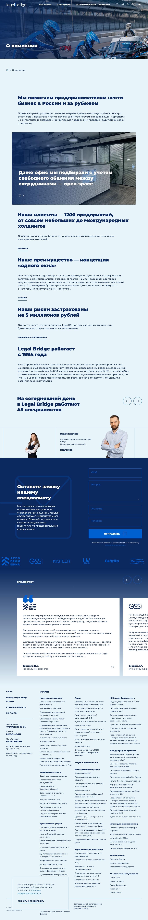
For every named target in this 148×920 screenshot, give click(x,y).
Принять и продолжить (31, 901)
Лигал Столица (117, 881)
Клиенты (23, 248)
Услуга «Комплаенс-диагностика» (125, 781)
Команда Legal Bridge (16, 697)
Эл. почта (96, 508)
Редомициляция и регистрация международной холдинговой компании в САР (124, 757)
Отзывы (22, 298)
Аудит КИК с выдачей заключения (90, 722)
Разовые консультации (50, 708)
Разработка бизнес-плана (87, 880)
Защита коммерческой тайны (53, 803)
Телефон (96, 520)
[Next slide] (137, 401)
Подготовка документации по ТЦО (56, 765)
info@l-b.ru (13, 734)
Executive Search (117, 859)
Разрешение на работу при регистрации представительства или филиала (90, 810)
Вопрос (95, 484)
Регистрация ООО (83, 773)
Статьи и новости (86, 5)
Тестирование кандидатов (122, 867)
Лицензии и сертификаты (32, 337)
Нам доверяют (25, 582)
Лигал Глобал (116, 892)
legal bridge (14, 741)
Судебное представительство (53, 776)
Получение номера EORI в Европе (125, 777)
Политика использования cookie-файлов (55, 913)
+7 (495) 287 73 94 (16, 727)
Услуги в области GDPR (50, 799)
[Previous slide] (127, 401)
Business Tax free (47, 741)
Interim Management (119, 863)
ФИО (94, 472)
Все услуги (45, 5)
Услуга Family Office (119, 838)
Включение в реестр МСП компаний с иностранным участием (87, 753)
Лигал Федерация (118, 885)
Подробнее (66, 450)
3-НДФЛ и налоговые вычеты (53, 738)
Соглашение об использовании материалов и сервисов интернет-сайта (88, 906)
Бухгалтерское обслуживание (53, 875)
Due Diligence (81, 736)
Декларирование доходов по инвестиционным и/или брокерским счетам (123, 718)
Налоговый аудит (83, 725)
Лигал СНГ (115, 889)
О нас (9, 692)
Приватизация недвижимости (123, 848)
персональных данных (115, 545)
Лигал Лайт (115, 877)
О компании (64, 5)
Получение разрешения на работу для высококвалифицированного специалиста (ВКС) (91, 833)
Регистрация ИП (82, 790)
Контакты (104, 5)
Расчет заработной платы (51, 864)
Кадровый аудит (82, 746)
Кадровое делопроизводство (53, 860)
